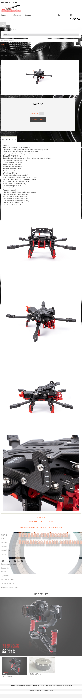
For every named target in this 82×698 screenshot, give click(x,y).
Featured (4, 542)
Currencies (9, 28)
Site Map (31, 690)
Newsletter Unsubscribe (9, 587)
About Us (4, 572)
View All (3, 554)
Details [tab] (23, 139)
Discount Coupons (7, 583)
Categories (5, 15)
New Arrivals (5, 550)
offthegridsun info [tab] (53, 139)
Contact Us (5, 568)
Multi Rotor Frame (11, 50)
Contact (28, 15)
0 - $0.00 (75, 19)
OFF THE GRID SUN (25, 685)
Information (17, 15)
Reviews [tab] (34, 139)
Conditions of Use (48, 690)
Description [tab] (9, 139)
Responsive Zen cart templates (54, 685)
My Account (5, 576)
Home (2, 50)
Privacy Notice (38, 690)
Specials (4, 546)
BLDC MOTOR (35, 674)
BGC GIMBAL (8, 676)
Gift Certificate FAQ (7, 579)
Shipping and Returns (8, 564)
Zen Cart (42, 685)
